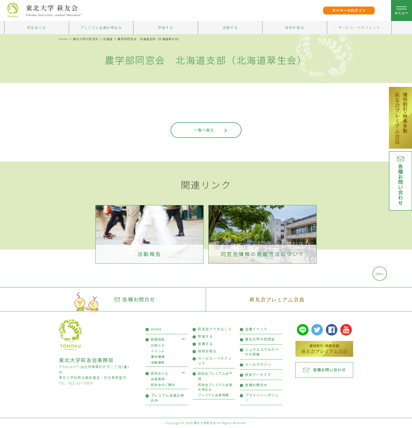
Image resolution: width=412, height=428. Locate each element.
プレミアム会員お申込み (101, 27)
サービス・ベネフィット (359, 27)
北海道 (107, 39)
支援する (230, 27)
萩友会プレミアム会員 (276, 299)
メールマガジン (258, 364)
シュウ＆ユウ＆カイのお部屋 (262, 352)
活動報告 (149, 254)
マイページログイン (349, 10)
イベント (158, 351)
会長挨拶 (158, 379)
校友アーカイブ (258, 374)
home (63, 39)
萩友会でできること (215, 328)
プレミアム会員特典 (213, 395)
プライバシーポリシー (262, 397)
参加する (165, 27)
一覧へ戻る (204, 130)
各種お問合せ (135, 299)
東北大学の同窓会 (85, 39)
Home (156, 328)
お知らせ (158, 345)
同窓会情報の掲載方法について (263, 254)
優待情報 (158, 356)
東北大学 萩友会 (52, 7)
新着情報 (157, 339)
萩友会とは (36, 27)
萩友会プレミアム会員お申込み (215, 387)
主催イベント (256, 328)
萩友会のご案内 (163, 384)
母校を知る (294, 27)
